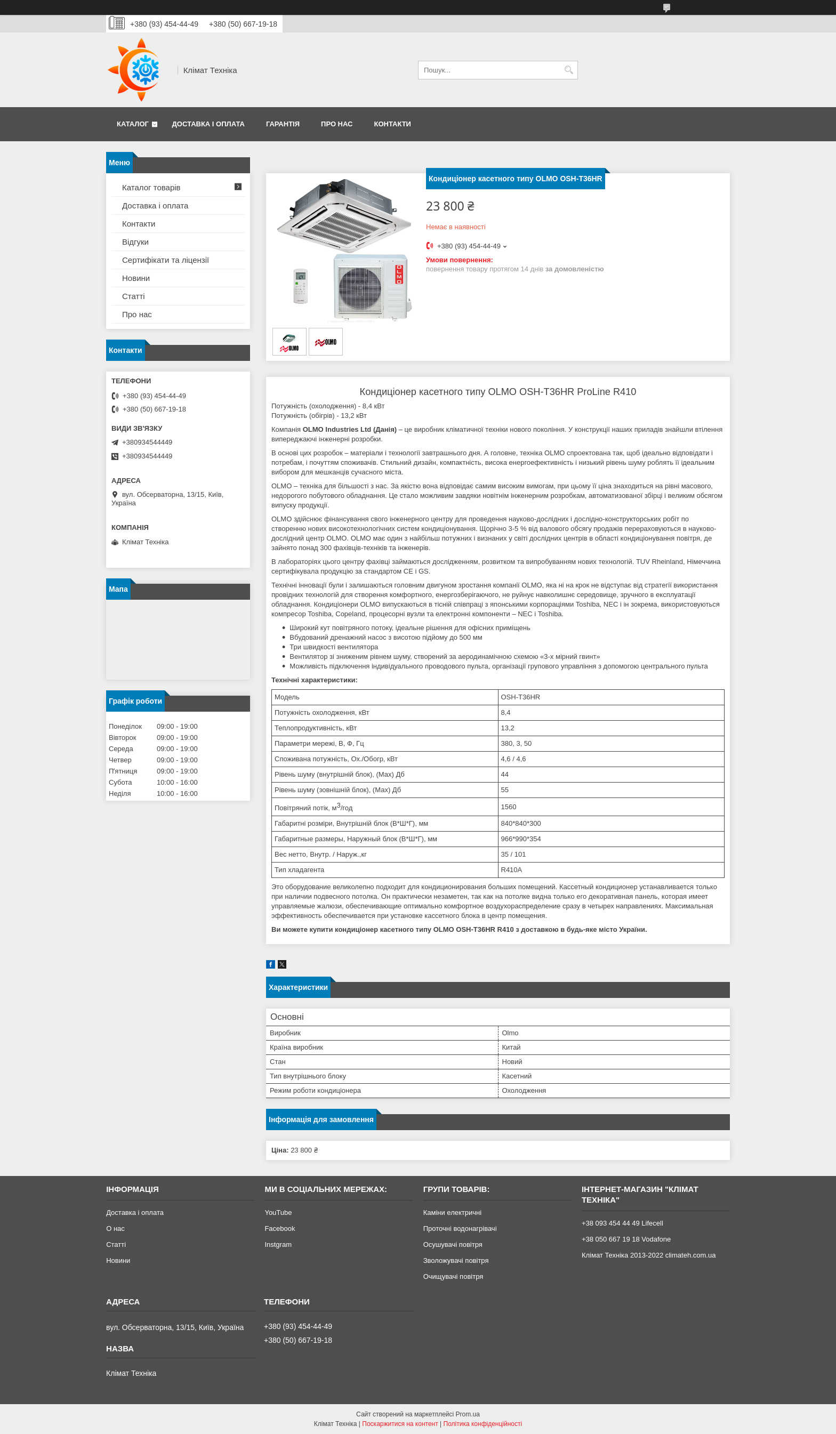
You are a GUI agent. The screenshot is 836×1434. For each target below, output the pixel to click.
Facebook (279, 1228)
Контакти (392, 124)
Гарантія (283, 124)
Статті (133, 296)
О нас (115, 1228)
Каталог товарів (151, 187)
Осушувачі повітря (453, 1244)
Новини (136, 278)
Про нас (336, 124)
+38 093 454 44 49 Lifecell (622, 1223)
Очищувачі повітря (453, 1276)
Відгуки (135, 241)
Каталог (133, 124)
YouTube (278, 1213)
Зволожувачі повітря (456, 1260)
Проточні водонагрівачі (460, 1228)
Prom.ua (468, 1414)
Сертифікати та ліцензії (165, 259)
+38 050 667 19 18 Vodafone (626, 1239)
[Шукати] (568, 70)
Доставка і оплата (208, 124)
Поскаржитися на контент (400, 1424)
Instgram (278, 1244)
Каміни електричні (452, 1213)
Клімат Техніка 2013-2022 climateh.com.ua (649, 1255)
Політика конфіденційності (483, 1424)
